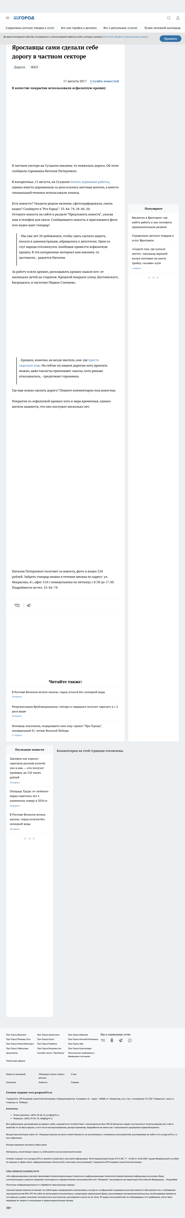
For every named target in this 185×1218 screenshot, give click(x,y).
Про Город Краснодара (79, 1048)
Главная (75, 1082)
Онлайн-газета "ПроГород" (51, 1052)
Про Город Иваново (78, 1034)
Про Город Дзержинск (48, 1034)
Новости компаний (15, 1074)
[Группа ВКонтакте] (102, 1040)
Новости (43, 1082)
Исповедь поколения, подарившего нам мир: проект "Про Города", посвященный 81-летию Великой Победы (65, 731)
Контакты (11, 1082)
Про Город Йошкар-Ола (18, 1039)
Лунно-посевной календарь (162, 28)
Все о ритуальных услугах (120, 28)
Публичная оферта (15, 1060)
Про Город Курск (45, 1039)
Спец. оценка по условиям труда (22, 1170)
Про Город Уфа (75, 1043)
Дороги (19, 67)
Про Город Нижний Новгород (83, 1039)
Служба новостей (104, 81)
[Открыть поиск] (168, 17)
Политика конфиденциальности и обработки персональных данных (40, 1184)
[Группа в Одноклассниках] (111, 1040)
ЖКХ (34, 67)
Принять (170, 38)
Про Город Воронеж (16, 1034)
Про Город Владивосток (49, 1048)
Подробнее (171, 1179)
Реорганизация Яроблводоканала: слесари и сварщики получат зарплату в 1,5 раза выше (65, 711)
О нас (74, 1074)
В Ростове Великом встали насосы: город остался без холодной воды (65, 694)
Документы (12, 1052)
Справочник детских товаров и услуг (30, 28)
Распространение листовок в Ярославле (26, 1144)
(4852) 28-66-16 (38, 1115)
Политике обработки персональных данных (126, 36)
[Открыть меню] (7, 17)
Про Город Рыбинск (47, 1043)
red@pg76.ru (46, 1118)
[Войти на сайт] (177, 17)
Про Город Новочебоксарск (20, 1043)
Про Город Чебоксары (17, 1048)
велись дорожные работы (90, 182)
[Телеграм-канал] (120, 1040)
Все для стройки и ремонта (79, 28)
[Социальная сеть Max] (129, 1040)
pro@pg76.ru (52, 1115)
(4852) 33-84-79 (31, 1118)
